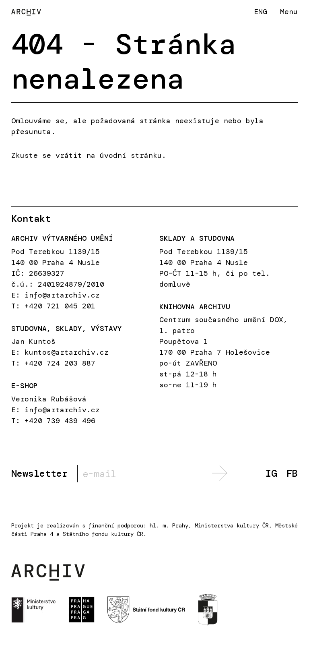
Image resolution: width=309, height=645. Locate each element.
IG (271, 474)
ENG (260, 11)
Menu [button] (289, 12)
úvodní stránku (131, 155)
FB (292, 474)
